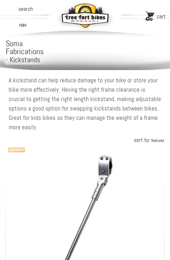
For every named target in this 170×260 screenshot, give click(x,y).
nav (22, 25)
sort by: (149, 140)
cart (161, 16)
